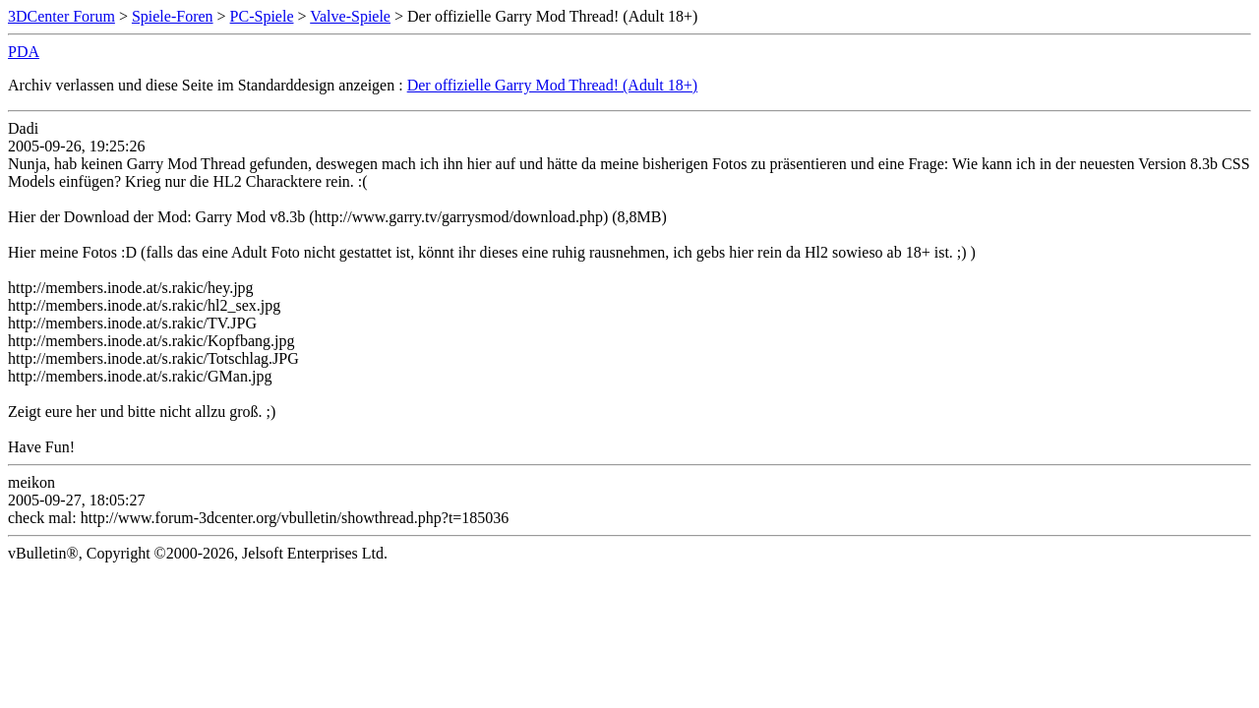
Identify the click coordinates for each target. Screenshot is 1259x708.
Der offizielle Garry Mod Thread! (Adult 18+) (552, 85)
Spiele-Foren (172, 16)
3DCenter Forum (61, 16)
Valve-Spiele (350, 16)
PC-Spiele (262, 16)
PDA (23, 51)
